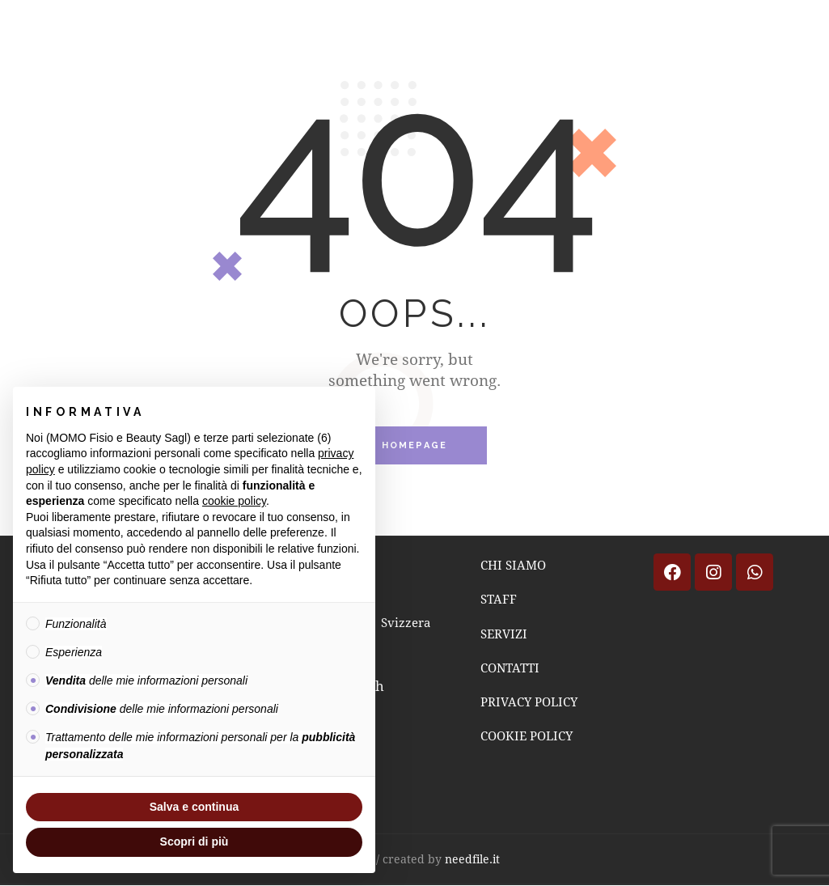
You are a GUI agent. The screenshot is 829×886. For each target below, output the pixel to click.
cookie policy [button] (234, 500)
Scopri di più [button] (194, 841)
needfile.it (472, 859)
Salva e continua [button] (194, 806)
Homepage (415, 446)
